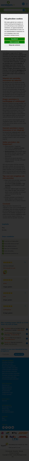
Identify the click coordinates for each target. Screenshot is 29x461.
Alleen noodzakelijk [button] (14, 42)
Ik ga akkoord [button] (14, 39)
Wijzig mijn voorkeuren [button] (14, 45)
